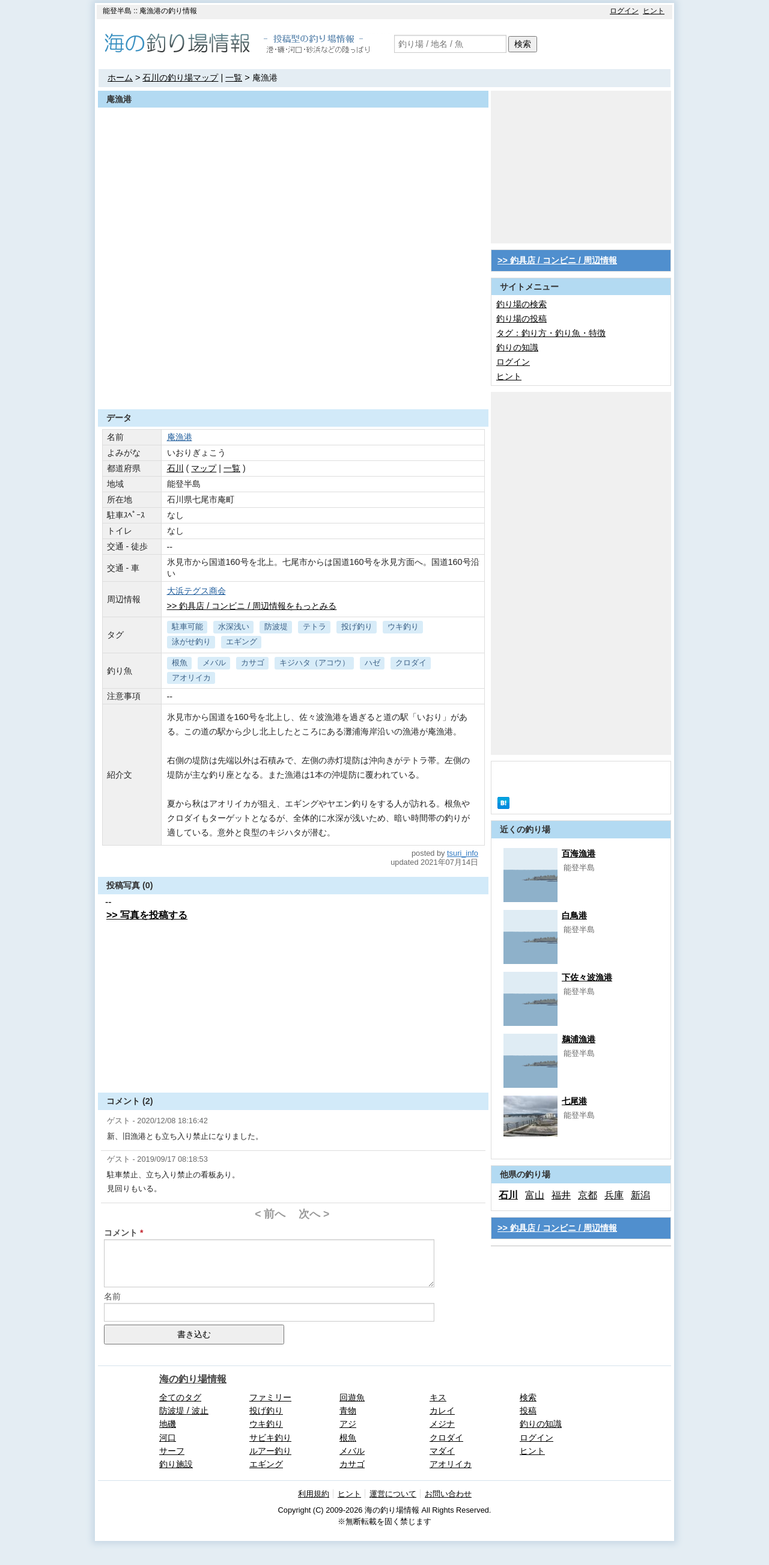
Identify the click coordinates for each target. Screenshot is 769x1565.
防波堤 (276, 626)
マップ (203, 468)
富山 (534, 1195)
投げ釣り (356, 626)
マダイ (442, 1451)
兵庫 (614, 1195)
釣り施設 (176, 1464)
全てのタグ (180, 1397)
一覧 (233, 77)
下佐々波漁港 (587, 977)
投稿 (528, 1410)
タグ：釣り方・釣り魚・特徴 (551, 333)
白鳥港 (574, 915)
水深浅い (233, 626)
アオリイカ (191, 677)
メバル (214, 662)
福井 (561, 1195)
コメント (121, 1232)
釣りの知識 (517, 347)
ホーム (120, 77)
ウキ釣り (403, 626)
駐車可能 (187, 626)
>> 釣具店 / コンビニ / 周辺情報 (557, 260)
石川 (175, 468)
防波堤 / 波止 (183, 1410)
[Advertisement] (293, 380)
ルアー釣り (270, 1451)
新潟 (640, 1195)
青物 (347, 1410)
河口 (167, 1437)
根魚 (179, 662)
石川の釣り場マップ (180, 77)
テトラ (314, 626)
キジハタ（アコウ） (314, 662)
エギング (241, 641)
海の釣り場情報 (192, 1379)
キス (438, 1397)
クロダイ (411, 662)
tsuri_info (462, 853)
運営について (392, 1493)
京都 (587, 1195)
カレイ (442, 1410)
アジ (347, 1424)
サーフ (171, 1451)
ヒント (653, 11)
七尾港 (574, 1101)
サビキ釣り (270, 1437)
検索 (522, 44)
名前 (112, 1296)
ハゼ (372, 662)
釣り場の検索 (521, 304)
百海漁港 (578, 853)
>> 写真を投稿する (146, 915)
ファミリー (270, 1397)
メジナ (442, 1424)
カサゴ (252, 662)
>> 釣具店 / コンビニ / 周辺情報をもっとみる (252, 606)
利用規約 (313, 1493)
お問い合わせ (448, 1493)
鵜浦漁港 (578, 1039)
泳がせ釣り (191, 641)
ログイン (624, 11)
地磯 (167, 1424)
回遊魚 (352, 1397)
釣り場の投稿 (521, 318)
